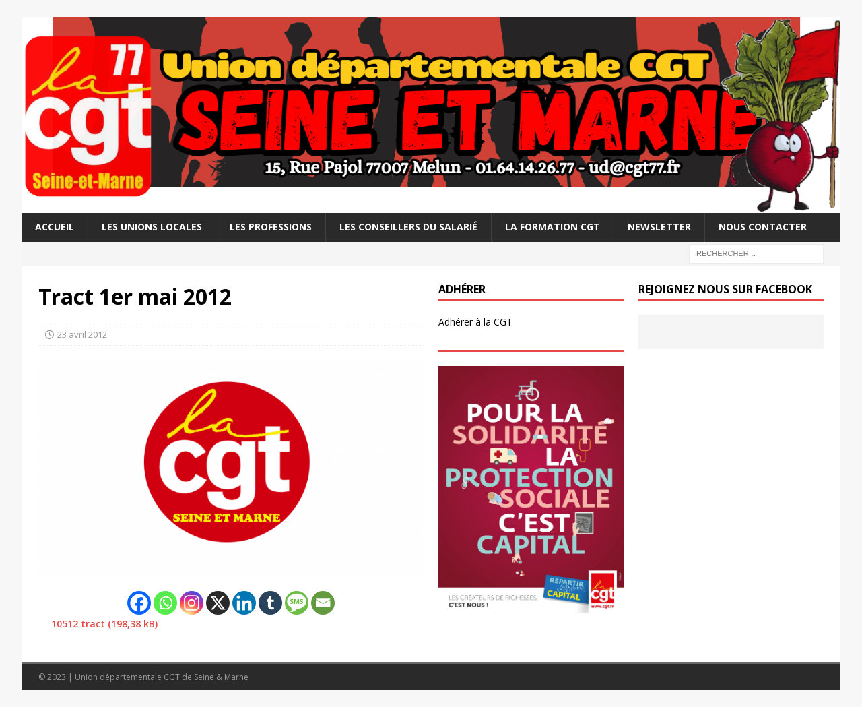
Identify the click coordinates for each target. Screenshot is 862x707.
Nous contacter (763, 226)
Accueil (54, 226)
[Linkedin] (244, 603)
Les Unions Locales (152, 226)
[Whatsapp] (165, 603)
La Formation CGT (552, 226)
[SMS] (296, 603)
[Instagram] (191, 603)
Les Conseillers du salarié (408, 226)
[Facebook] (139, 603)
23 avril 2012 (82, 334)
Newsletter (659, 226)
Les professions (271, 226)
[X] (218, 603)
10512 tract (78, 623)
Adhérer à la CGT (475, 321)
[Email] (323, 603)
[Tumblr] (270, 603)
